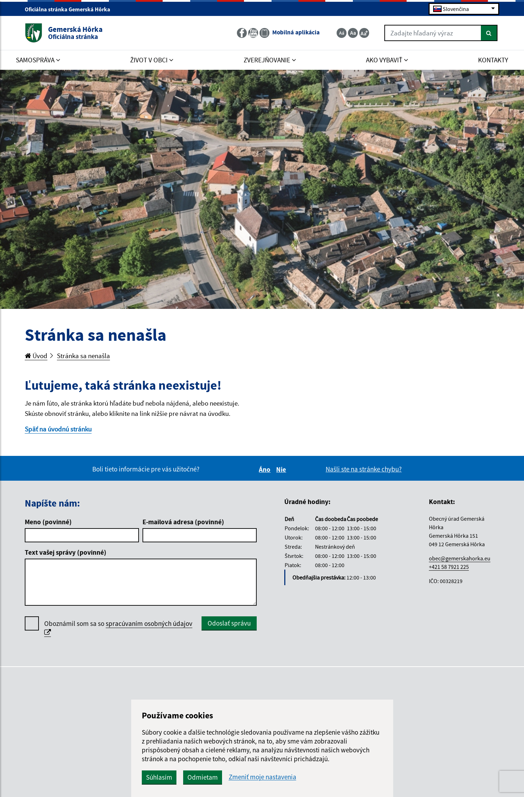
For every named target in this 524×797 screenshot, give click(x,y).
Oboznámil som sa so (118, 628)
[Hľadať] (489, 33)
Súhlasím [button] (159, 777)
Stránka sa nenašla (83, 355)
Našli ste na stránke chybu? (364, 469)
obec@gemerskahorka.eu (459, 558)
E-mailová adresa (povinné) (183, 522)
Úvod (36, 355)
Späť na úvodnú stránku (58, 429)
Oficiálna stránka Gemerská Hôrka (70, 9)
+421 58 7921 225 (449, 566)
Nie (282, 469)
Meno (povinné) (48, 522)
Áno (266, 469)
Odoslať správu (229, 623)
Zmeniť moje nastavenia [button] (262, 777)
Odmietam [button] (202, 777)
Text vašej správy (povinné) (65, 552)
